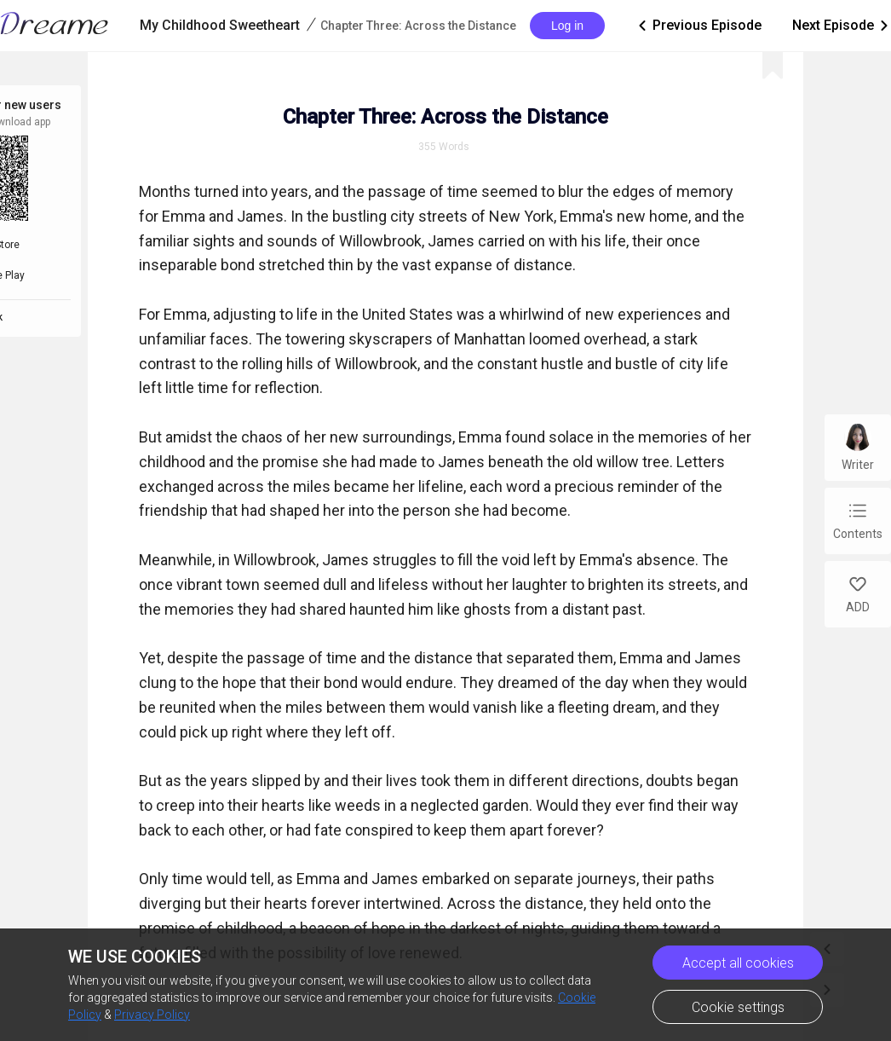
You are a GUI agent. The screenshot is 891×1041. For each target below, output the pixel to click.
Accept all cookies (738, 963)
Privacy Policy (152, 1014)
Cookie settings (738, 1007)
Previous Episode (698, 25)
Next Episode (841, 25)
